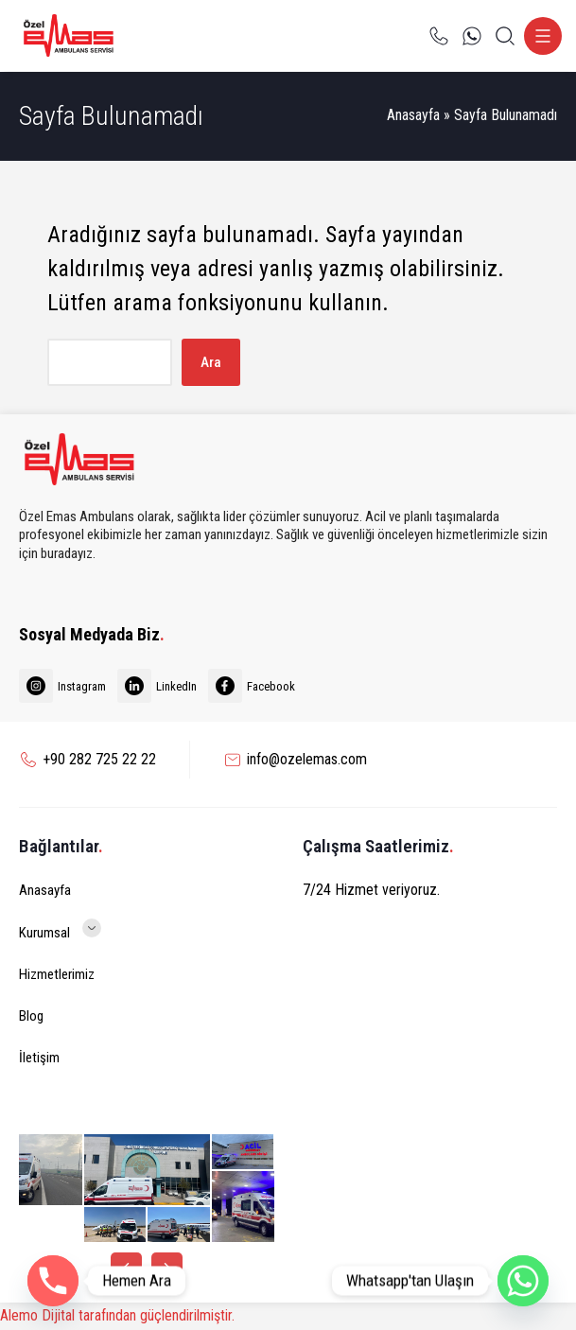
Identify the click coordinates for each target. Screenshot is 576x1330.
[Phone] (53, 1280)
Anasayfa (413, 115)
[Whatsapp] (523, 1280)
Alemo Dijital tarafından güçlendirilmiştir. (117, 1315)
